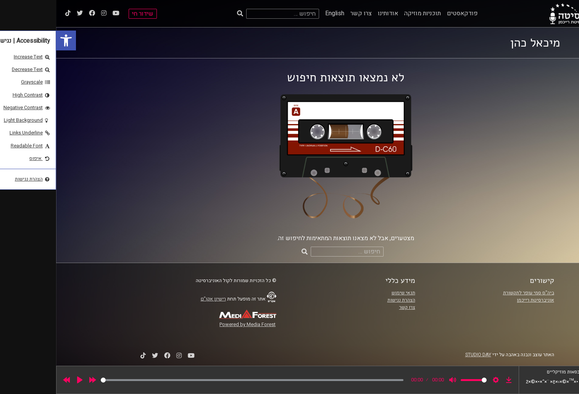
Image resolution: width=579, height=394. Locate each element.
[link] (10, 40)
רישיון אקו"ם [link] (157, 299)
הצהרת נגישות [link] (345, 300)
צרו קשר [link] (305, 13)
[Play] (24, 380)
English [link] (278, 13)
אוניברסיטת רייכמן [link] (479, 300)
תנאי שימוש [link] (347, 292)
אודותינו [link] (332, 13)
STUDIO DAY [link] (422, 354)
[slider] (196, 380)
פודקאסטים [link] (406, 13)
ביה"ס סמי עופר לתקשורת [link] (472, 292)
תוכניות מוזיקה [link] (366, 13)
